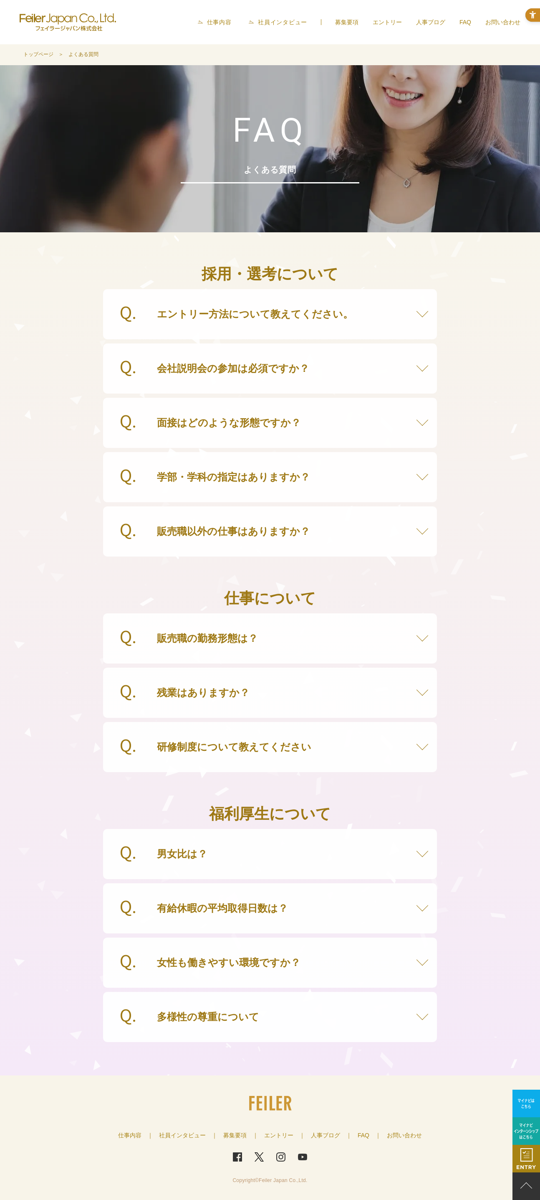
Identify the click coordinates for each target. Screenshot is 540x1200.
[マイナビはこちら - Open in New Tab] (526, 1103)
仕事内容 (219, 22)
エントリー (387, 22)
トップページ (38, 54)
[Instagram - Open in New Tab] (280, 1157)
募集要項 (346, 22)
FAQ (465, 22)
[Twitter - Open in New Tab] (259, 1157)
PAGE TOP (526, 1186)
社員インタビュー (282, 22)
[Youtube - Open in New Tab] (302, 1157)
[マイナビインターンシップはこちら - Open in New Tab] (526, 1131)
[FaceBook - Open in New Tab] (237, 1157)
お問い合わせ (502, 22)
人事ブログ (430, 22)
